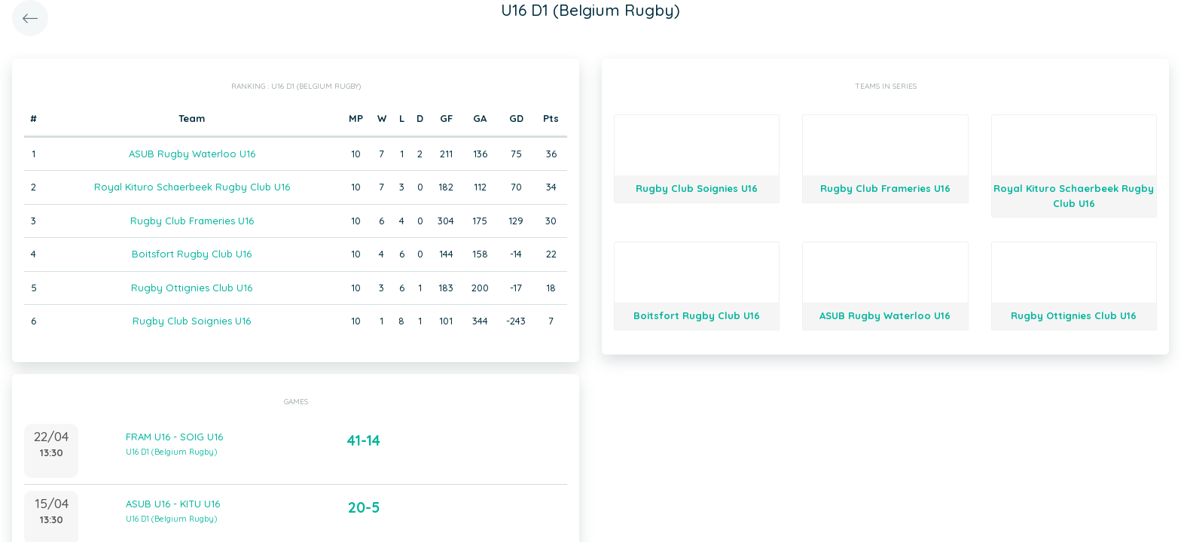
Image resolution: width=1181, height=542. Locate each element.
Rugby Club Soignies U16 (192, 321)
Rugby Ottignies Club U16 (191, 288)
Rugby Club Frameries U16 (192, 221)
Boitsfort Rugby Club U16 (192, 254)
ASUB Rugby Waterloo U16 (192, 154)
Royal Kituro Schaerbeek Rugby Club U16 (192, 187)
